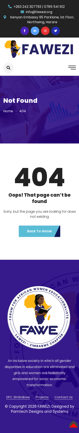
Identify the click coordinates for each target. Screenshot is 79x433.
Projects (42, 397)
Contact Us (64, 397)
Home (8, 111)
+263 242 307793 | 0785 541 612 (39, 6)
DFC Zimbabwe (18, 397)
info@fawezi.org (39, 11)
